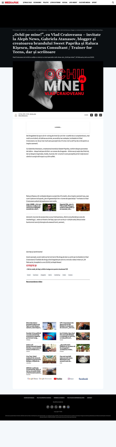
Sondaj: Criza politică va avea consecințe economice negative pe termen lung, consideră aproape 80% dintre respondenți (33, 335)
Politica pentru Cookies (44, 397)
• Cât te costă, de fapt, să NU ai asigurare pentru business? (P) (47, 269)
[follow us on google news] (32, 379)
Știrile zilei (27, 2)
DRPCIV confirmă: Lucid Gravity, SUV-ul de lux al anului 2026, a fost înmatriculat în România (33, 370)
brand (28, 275)
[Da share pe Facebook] (91, 115)
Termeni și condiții (59, 397)
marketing (57, 275)
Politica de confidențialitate (75, 397)
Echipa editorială (29, 397)
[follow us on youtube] (58, 379)
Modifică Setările (58, 402)
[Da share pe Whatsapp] (100, 115)
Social (64, 2)
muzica (70, 275)
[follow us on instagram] (70, 379)
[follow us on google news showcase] (45, 379)
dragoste (43, 275)
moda (64, 275)
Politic (46, 2)
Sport (94, 2)
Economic (37, 2)
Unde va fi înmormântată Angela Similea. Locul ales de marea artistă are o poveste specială (33, 347)
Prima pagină (16, 30)
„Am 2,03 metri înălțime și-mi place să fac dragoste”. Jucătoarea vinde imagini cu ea (67, 347)
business (35, 275)
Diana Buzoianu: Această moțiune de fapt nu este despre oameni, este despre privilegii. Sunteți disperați (33, 325)
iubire (50, 275)
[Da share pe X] (96, 115)
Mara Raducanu (23, 115)
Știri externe (55, 2)
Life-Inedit (73, 2)
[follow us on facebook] (83, 379)
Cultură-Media (84, 2)
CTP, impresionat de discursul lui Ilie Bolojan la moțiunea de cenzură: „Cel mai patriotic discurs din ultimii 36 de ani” (67, 325)
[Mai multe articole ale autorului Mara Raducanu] (16, 115)
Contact (89, 397)
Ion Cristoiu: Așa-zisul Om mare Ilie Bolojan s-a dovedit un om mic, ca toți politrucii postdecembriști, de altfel (67, 335)
